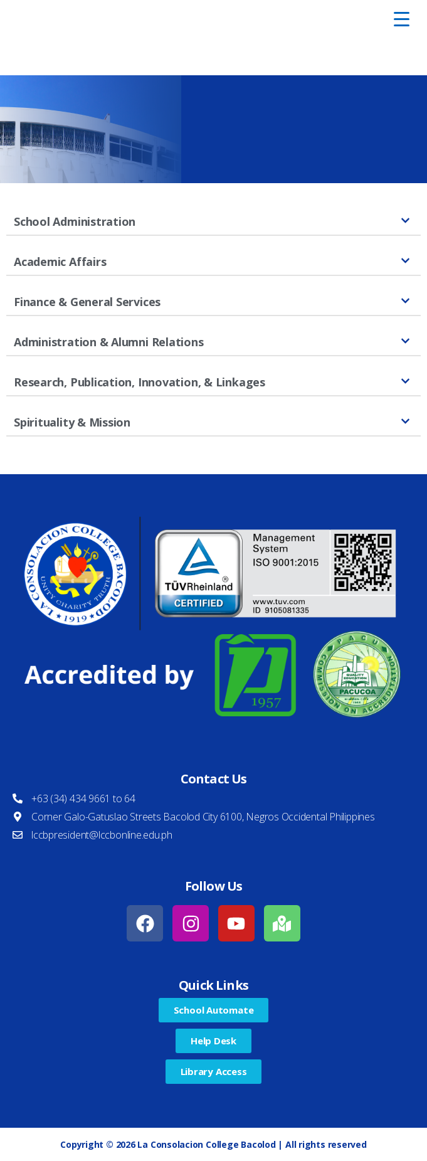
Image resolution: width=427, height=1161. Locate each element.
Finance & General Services (87, 301)
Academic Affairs (60, 261)
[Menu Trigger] (401, 18)
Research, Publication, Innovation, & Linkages (139, 382)
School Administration (74, 221)
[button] (213, 222)
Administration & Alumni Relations (109, 341)
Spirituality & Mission (72, 422)
